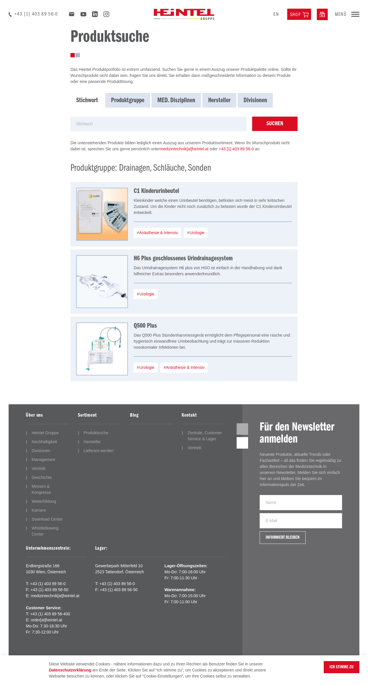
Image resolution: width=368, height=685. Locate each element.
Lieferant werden (99, 450)
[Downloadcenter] (322, 14)
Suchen (275, 124)
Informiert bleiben (283, 537)
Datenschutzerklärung (70, 670)
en (276, 14)
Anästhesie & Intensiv (158, 232)
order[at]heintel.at (46, 620)
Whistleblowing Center (45, 531)
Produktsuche (96, 432)
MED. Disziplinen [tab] (176, 100)
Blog (134, 415)
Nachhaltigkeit (44, 441)
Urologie (196, 232)
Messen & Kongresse (41, 489)
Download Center (47, 519)
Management (43, 459)
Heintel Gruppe (45, 432)
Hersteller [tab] (219, 100)
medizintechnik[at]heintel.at (184, 149)
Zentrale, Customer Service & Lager (204, 435)
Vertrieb (38, 468)
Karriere (39, 510)
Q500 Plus (145, 325)
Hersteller (92, 441)
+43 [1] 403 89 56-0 (36, 14)
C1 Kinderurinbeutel (156, 191)
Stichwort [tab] (87, 100)
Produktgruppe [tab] (127, 100)
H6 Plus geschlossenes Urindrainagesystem (183, 258)
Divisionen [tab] (255, 100)
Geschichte (42, 477)
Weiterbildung (44, 501)
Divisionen (41, 450)
